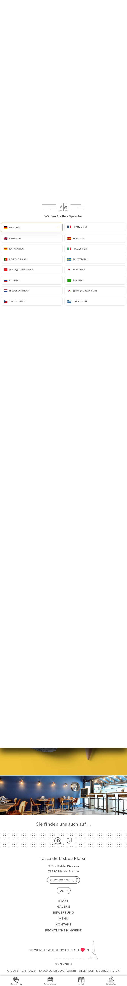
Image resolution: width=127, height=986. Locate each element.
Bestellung (16, 980)
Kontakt (63, 924)
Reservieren (50, 980)
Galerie (63, 906)
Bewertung (63, 912)
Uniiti (67, 963)
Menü (63, 918)
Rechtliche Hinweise (63, 930)
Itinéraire (111, 980)
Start (63, 900)
